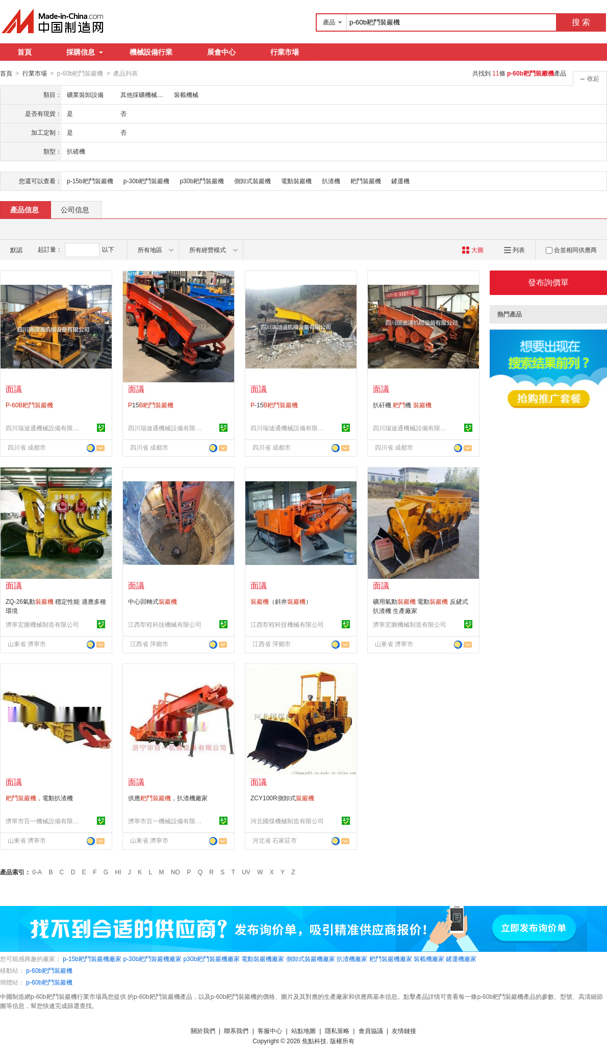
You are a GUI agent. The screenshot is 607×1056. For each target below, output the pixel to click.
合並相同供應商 (571, 249)
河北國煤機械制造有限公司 (287, 820)
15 (150, 404)
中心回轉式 (152, 601)
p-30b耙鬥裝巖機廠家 (152, 958)
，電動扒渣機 (39, 797)
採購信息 (84, 52)
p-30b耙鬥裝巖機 (146, 180)
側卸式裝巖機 (252, 180)
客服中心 (270, 1030)
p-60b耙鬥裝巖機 (49, 970)
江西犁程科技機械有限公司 (164, 624)
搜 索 (581, 22)
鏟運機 (400, 180)
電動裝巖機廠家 (262, 958)
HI (118, 871)
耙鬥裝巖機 (365, 180)
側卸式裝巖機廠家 (310, 958)
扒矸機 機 (402, 404)
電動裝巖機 (296, 180)
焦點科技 (314, 1040)
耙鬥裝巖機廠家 (390, 958)
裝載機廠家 (429, 958)
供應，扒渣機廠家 (168, 797)
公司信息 (75, 209)
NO (175, 871)
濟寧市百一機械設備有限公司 (44, 820)
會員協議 (371, 1030)
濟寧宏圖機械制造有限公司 (42, 624)
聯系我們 (236, 1030)
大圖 (472, 249)
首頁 (24, 52)
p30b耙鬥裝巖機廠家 (211, 958)
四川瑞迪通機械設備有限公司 (44, 427)
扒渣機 (331, 180)
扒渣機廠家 (352, 958)
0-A (37, 871)
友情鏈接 (404, 1030)
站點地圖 (303, 1030)
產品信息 (24, 209)
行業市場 (284, 52)
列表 (514, 249)
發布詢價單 (548, 282)
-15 (274, 404)
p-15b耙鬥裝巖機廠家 (92, 958)
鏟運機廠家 (461, 958)
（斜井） (281, 601)
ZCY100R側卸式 (282, 797)
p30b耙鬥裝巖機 (202, 180)
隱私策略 (337, 1030)
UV (246, 871)
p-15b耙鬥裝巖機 (90, 180)
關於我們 (203, 1030)
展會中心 (221, 52)
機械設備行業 (151, 52)
